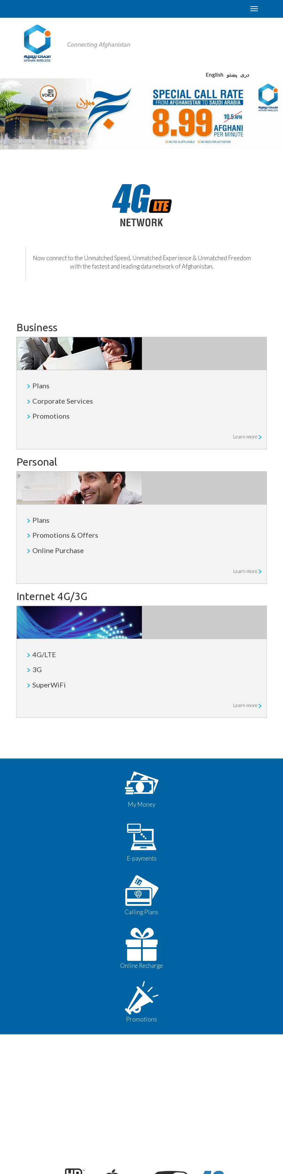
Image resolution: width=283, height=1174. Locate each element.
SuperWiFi (49, 685)
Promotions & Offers (65, 535)
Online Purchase (58, 550)
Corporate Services (62, 401)
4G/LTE (44, 654)
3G (37, 669)
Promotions (51, 416)
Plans (40, 385)
